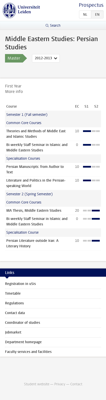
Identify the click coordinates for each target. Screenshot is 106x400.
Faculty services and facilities (28, 351)
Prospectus (91, 5)
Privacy (59, 384)
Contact (76, 384)
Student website (36, 384)
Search (55, 25)
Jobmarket (13, 332)
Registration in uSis (20, 283)
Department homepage (23, 342)
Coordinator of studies (22, 322)
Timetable (13, 293)
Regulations (14, 303)
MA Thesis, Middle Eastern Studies (33, 210)
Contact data (15, 313)
